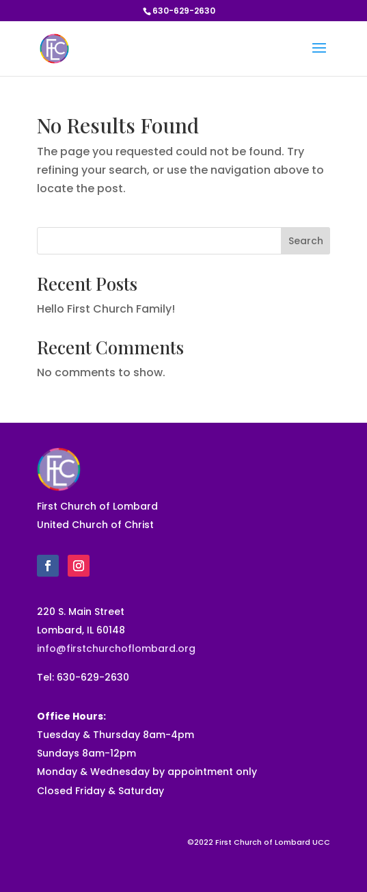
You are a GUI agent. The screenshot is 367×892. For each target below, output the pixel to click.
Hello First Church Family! (106, 309)
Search (305, 241)
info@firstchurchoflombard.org (116, 648)
